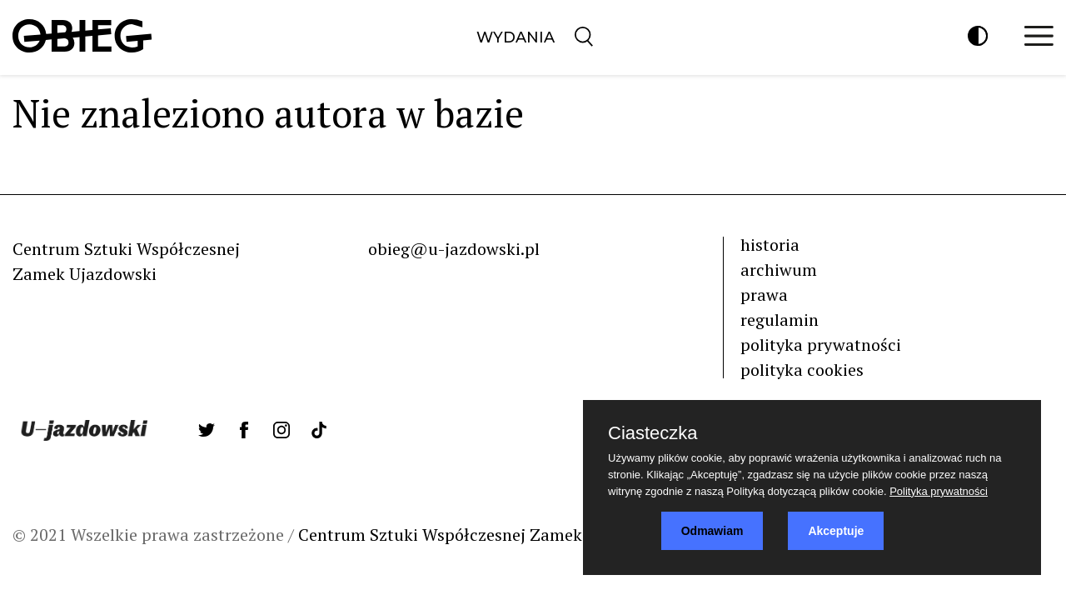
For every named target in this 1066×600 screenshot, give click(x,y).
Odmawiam (712, 531)
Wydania (515, 37)
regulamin (779, 319)
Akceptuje (836, 531)
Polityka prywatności (938, 491)
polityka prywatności (820, 344)
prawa (764, 294)
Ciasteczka (653, 433)
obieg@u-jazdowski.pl (454, 249)
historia (770, 244)
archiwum (778, 269)
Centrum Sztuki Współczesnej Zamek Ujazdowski (486, 534)
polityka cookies (802, 369)
